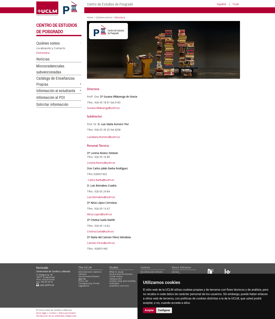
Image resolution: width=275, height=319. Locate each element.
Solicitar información (52, 104)
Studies (114, 267)
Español (221, 4)
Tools (235, 4)
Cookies (53, 313)
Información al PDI (50, 97)
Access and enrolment (121, 274)
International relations (90, 271)
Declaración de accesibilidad (50, 315)
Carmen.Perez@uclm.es (101, 243)
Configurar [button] (164, 310)
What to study (116, 271)
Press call (83, 281)
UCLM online (116, 276)
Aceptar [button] (149, 310)
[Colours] (227, 272)
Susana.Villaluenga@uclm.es (103, 108)
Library (175, 271)
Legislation (84, 285)
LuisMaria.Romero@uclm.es (103, 137)
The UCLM (85, 267)
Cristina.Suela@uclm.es (100, 231)
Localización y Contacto (50, 48)
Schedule (114, 283)
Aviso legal (41, 313)
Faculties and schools (151, 271)
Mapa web (71, 315)
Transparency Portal (88, 283)
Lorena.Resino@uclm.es (101, 162)
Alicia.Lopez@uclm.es (99, 214)
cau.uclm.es (45, 285)
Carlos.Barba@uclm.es (101, 180)
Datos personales (67, 313)
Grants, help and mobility (122, 281)
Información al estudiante (55, 90)
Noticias (43, 59)
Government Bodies (88, 276)
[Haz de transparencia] (211, 272)
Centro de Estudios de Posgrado (110, 4)
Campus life (115, 278)
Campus (82, 274)
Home (90, 17)
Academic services (119, 285)
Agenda (82, 278)
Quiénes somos (48, 43)
